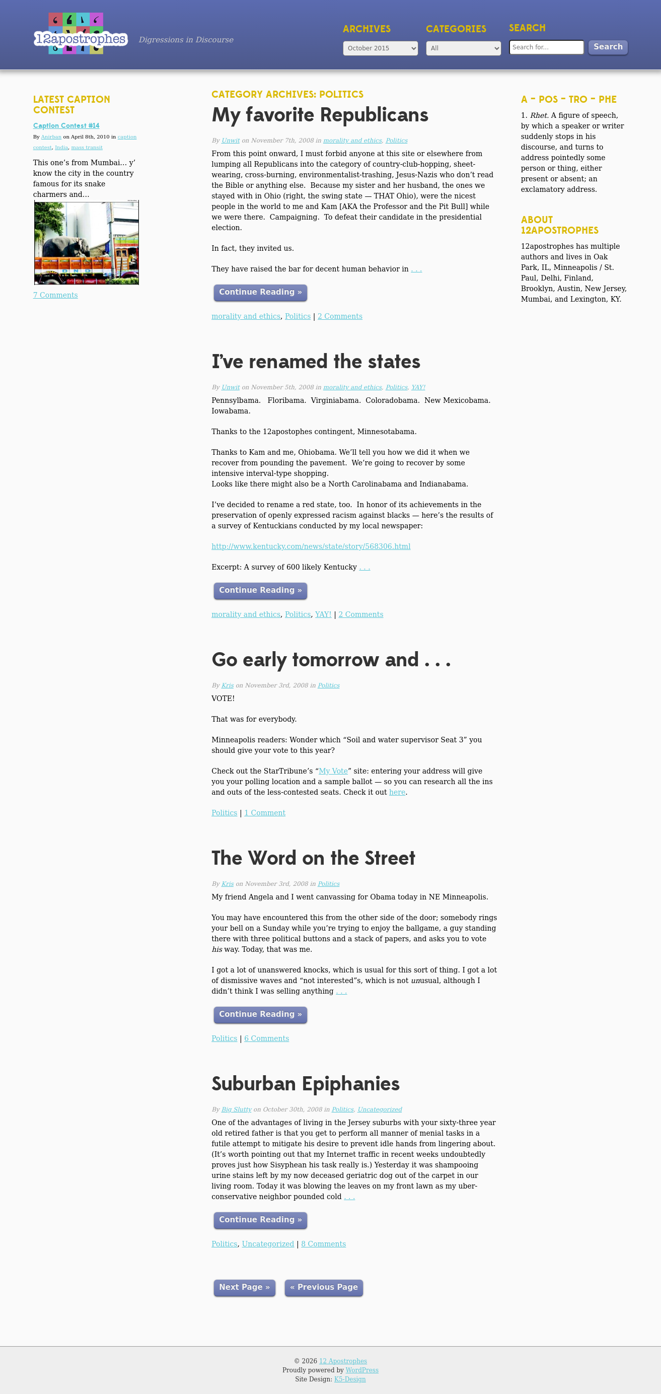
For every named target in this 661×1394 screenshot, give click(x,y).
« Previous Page (324, 1287)
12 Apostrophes (343, 1361)
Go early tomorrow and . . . (331, 660)
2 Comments (340, 316)
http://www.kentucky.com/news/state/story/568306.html (310, 546)
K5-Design (350, 1379)
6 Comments (266, 1038)
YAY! (418, 387)
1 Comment (264, 813)
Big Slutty (236, 1109)
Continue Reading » (260, 292)
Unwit (230, 140)
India (61, 147)
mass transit (86, 147)
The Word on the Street (313, 858)
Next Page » (244, 1287)
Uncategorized (379, 1109)
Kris (227, 685)
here (397, 792)
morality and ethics (352, 140)
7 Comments (55, 295)
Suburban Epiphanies (305, 1084)
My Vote (333, 771)
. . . (416, 269)
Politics (397, 140)
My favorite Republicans (319, 115)
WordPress (362, 1370)
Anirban (51, 137)
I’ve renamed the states (315, 362)
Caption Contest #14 (66, 125)
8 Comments (323, 1244)
